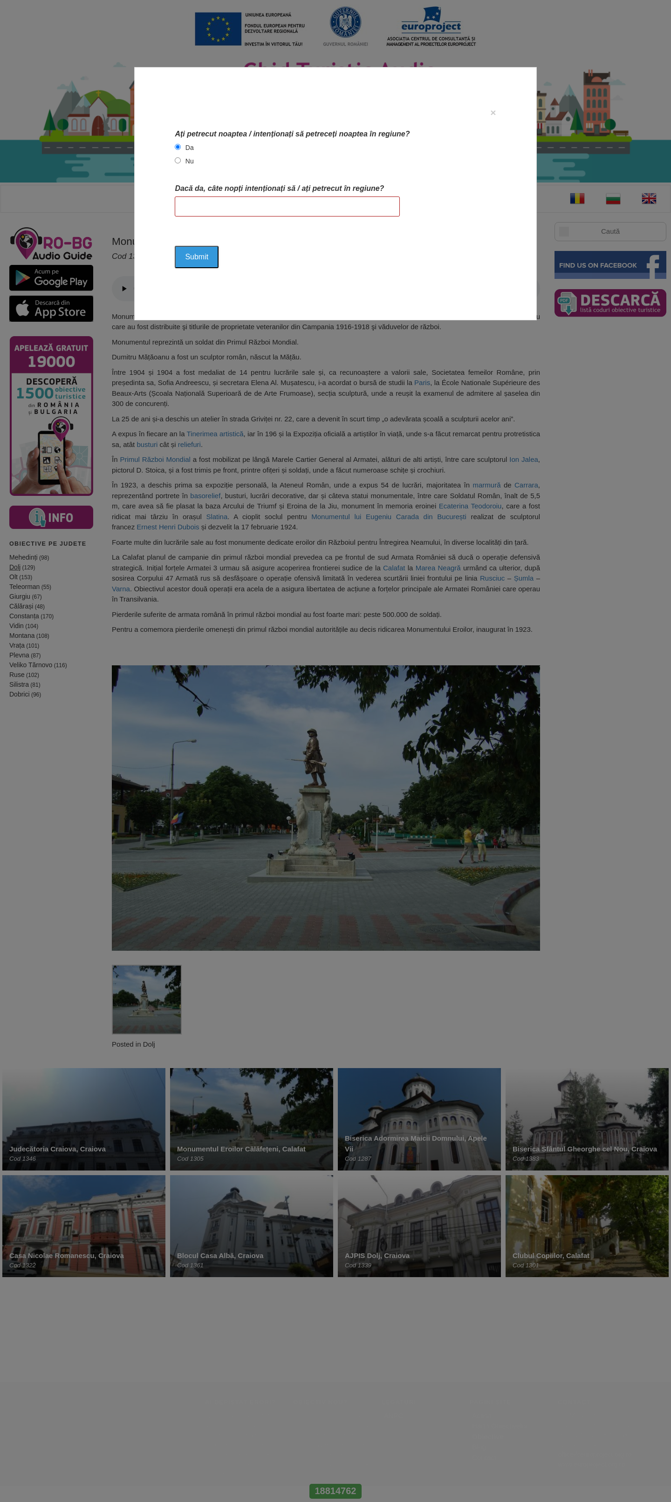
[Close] (493, 112)
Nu (189, 161)
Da (189, 147)
